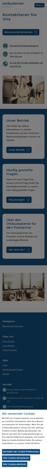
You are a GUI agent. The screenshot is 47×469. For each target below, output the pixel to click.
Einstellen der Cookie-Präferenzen (21, 451)
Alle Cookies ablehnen (14, 464)
